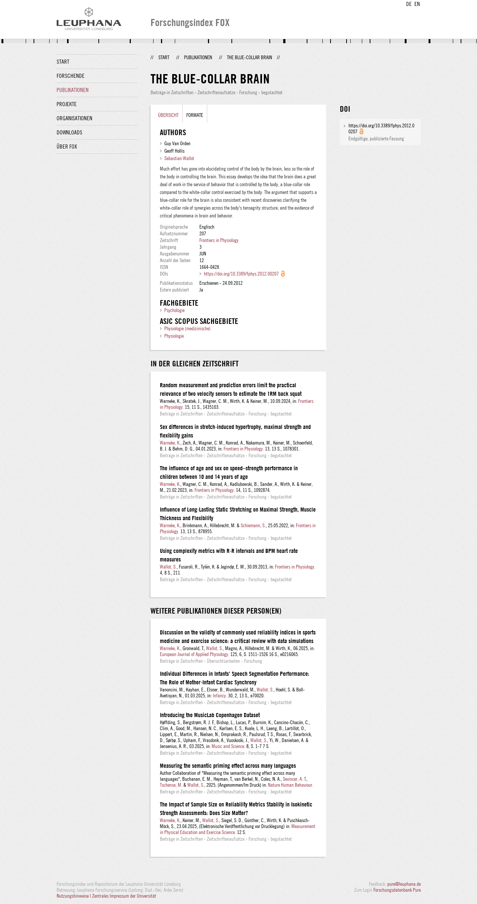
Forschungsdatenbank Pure (397, 890)
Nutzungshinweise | (74, 896)
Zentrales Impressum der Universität (124, 896)
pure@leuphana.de (404, 884)
